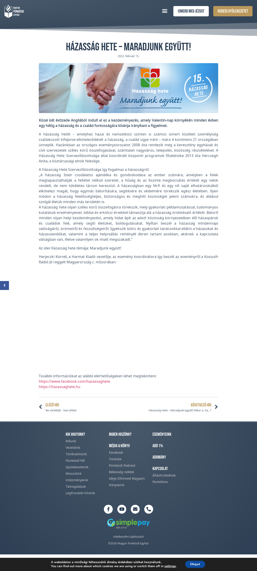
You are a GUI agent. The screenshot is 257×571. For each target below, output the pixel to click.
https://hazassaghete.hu (59, 386)
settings (168, 566)
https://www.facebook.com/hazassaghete (74, 381)
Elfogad (195, 564)
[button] (165, 10)
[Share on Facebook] (4, 285)
